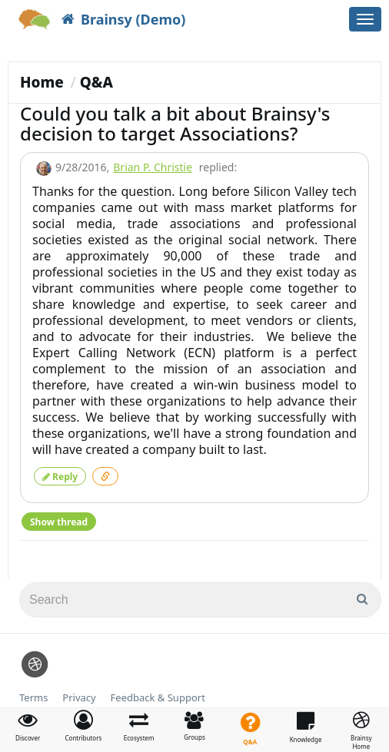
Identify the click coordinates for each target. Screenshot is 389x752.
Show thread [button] (59, 521)
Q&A (96, 82)
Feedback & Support (158, 697)
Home (42, 82)
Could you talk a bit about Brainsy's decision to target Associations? (175, 123)
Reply (60, 476)
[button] (83, 726)
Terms (33, 697)
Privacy (78, 697)
